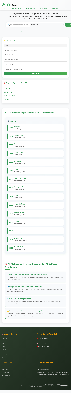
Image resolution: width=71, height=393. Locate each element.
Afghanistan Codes (30, 31)
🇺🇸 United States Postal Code (44, 341)
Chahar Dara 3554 (9, 96)
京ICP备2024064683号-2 (35, 385)
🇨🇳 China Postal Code (42, 338)
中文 (63, 8)
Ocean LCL (4, 341)
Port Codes (4, 367)
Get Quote (35, 73)
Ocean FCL (4, 338)
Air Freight (4, 343)
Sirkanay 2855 (8, 92)
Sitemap (40, 386)
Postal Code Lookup (16, 8)
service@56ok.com (44, 369)
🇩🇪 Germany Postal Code (43, 346)
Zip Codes (4, 378)
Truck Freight (5, 354)
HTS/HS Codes (5, 372)
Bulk (3, 357)
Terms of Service (33, 386)
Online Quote (43, 8)
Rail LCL (4, 352)
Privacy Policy (64, 385)
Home (4, 8)
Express (4, 346)
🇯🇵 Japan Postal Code (42, 343)
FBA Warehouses (6, 375)
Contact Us (55, 8)
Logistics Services (31, 8)
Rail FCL (4, 349)
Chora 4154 (7, 88)
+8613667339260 (46, 367)
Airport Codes (5, 369)
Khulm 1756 (7, 99)
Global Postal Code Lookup (15, 31)
